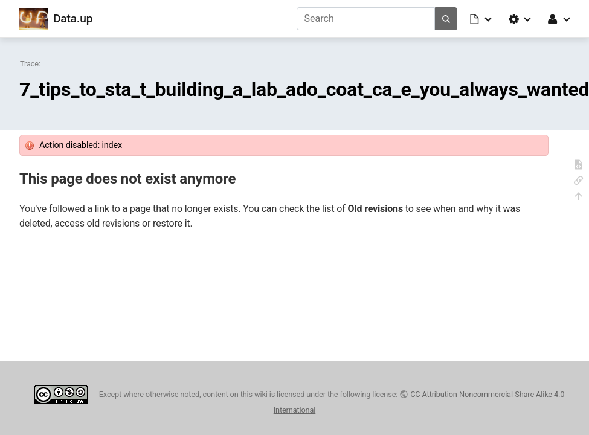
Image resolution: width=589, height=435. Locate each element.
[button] (481, 19)
